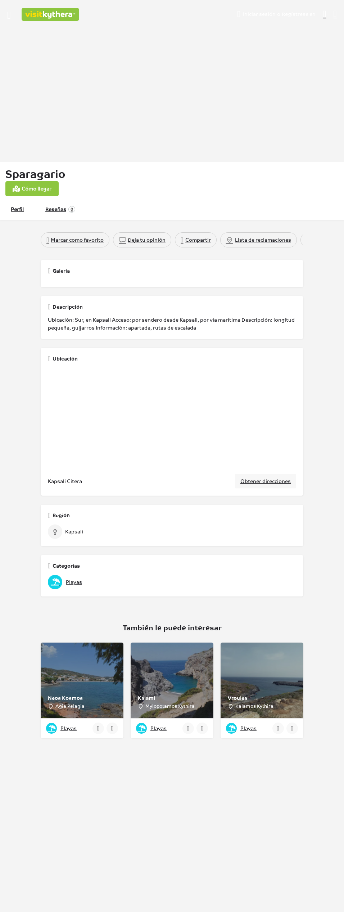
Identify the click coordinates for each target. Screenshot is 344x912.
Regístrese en (299, 14)
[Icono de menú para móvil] (9, 14)
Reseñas (60, 209)
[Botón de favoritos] (112, 728)
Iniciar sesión (259, 14)
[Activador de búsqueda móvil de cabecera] (335, 14)
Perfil (17, 209)
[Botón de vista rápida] (98, 728)
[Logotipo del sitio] (51, 14)
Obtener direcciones (265, 481)
